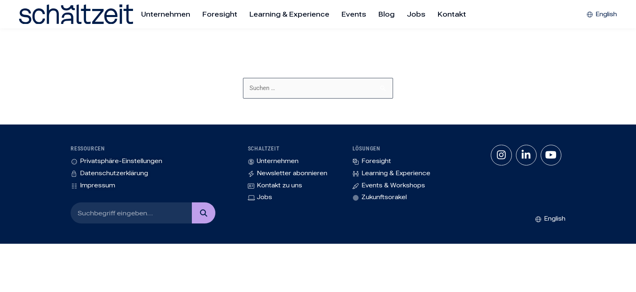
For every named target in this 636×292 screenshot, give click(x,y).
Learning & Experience (289, 14)
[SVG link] (51, 14)
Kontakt (452, 14)
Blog (386, 14)
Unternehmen (165, 14)
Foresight (219, 14)
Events (354, 14)
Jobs (416, 14)
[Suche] (203, 215)
